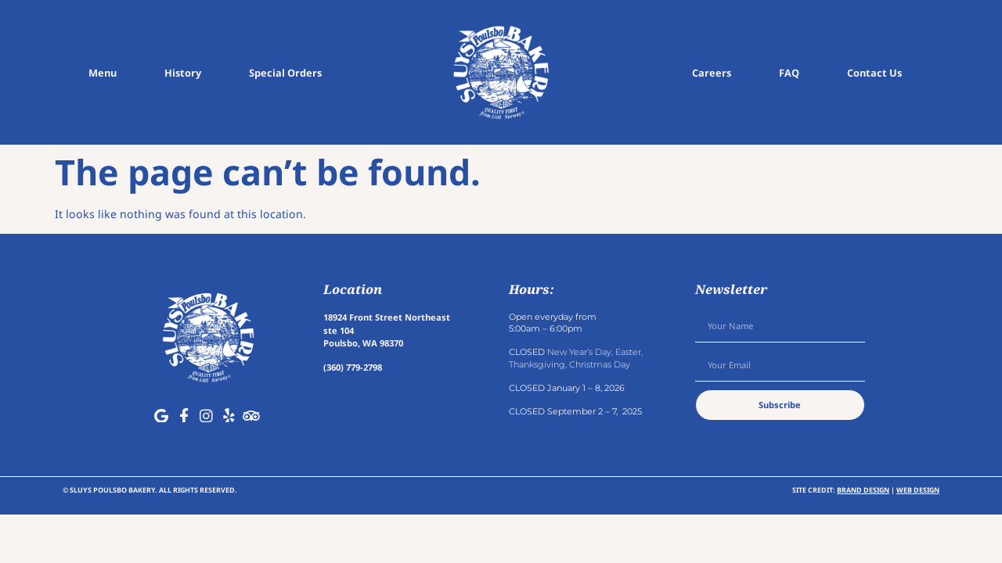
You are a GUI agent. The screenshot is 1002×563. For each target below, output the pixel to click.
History (182, 73)
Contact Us (874, 73)
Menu (102, 73)
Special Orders (285, 73)
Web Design (917, 490)
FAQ (789, 73)
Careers (711, 73)
